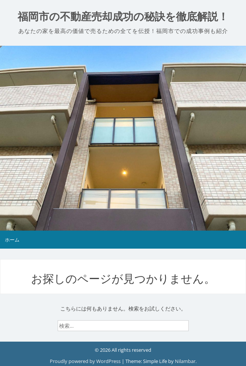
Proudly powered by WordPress (86, 361)
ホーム (12, 239)
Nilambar (185, 361)
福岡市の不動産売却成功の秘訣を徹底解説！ (123, 16)
